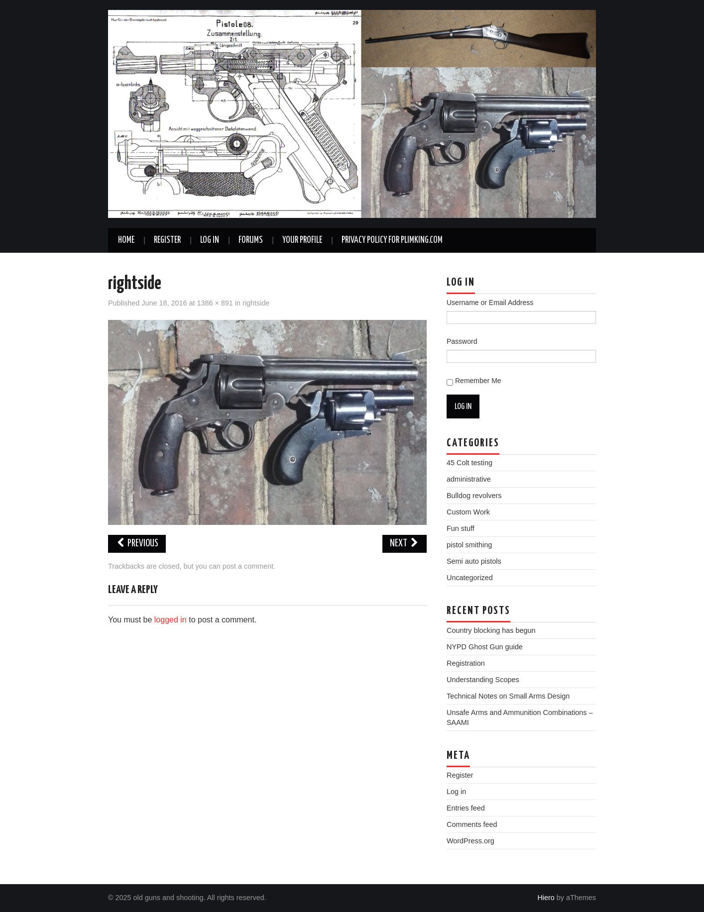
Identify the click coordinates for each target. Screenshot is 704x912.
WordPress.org (470, 841)
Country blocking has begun (491, 630)
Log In (209, 240)
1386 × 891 (215, 303)
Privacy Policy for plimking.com (392, 240)
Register (167, 240)
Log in (456, 792)
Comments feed (472, 824)
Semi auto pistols (474, 561)
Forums (250, 240)
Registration (466, 663)
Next (404, 543)
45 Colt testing (469, 463)
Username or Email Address (490, 302)
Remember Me (478, 381)
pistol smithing (469, 545)
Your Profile (302, 240)
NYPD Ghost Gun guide (485, 647)
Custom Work (468, 512)
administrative (469, 479)
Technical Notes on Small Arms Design (508, 696)
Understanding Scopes (483, 680)
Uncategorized (470, 578)
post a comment (248, 566)
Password (462, 341)
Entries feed (466, 808)
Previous (137, 543)
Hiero (545, 898)
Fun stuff (460, 528)
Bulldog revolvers (474, 496)
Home (126, 240)
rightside (255, 303)
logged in (170, 619)
